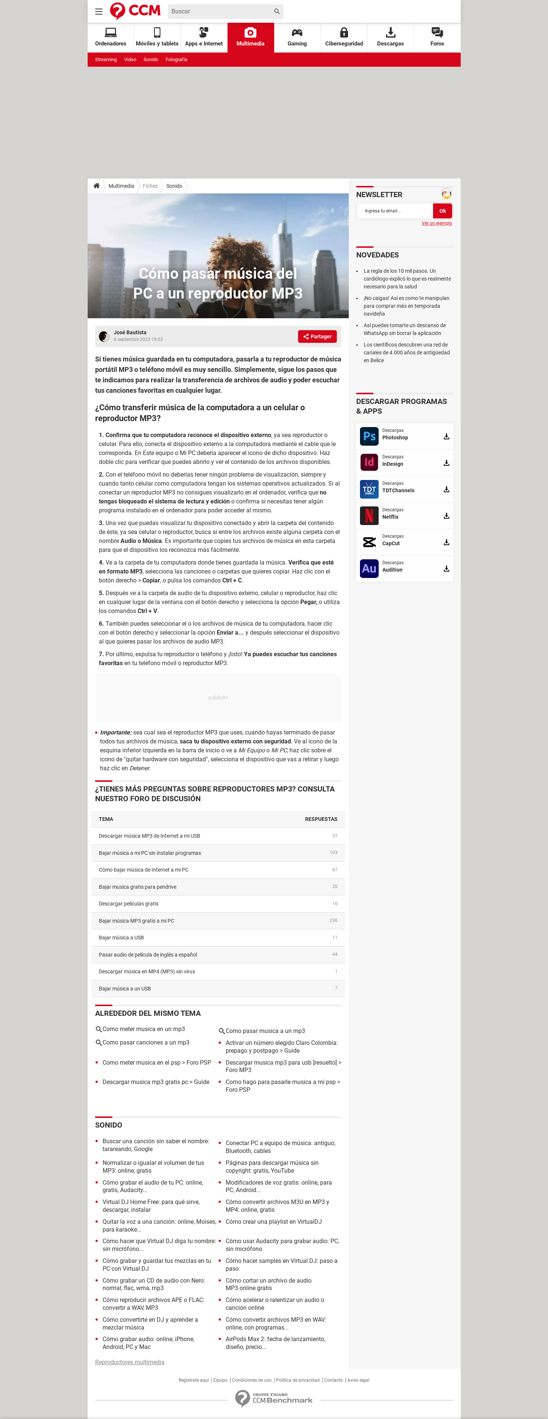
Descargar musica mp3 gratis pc (145, 1081)
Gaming (297, 37)
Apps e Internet (204, 37)
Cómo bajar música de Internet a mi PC (143, 870)
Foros (437, 37)
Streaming (106, 59)
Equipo (220, 1380)
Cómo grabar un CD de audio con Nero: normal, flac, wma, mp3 (154, 1284)
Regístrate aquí (194, 1380)
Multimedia (250, 37)
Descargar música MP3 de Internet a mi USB (149, 836)
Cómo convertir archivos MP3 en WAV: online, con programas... (276, 1323)
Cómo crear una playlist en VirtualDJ (274, 1221)
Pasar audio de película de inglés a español (148, 955)
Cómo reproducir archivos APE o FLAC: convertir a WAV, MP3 (153, 1303)
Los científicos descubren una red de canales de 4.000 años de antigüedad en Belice (407, 352)
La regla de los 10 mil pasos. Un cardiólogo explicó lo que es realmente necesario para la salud (407, 279)
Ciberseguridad (344, 37)
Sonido (151, 59)
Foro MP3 (238, 1070)
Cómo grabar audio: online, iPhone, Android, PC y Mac (148, 1343)
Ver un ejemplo (437, 223)
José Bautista (130, 332)
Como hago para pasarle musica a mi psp (281, 1081)
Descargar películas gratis (129, 904)
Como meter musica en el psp (142, 1062)
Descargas (390, 37)
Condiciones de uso (252, 1380)
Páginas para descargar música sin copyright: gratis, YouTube (272, 1166)
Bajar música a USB (121, 938)
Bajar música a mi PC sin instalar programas (150, 853)
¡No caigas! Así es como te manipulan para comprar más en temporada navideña (407, 306)
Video (130, 59)
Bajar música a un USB (125, 989)
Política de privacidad (298, 1380)
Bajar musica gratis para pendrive (137, 887)
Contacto (333, 1380)
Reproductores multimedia (130, 1362)
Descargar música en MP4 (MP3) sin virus (147, 971)
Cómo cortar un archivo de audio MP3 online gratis (268, 1284)
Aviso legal (358, 1380)
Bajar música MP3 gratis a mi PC (136, 921)
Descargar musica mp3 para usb (268, 1062)
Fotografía (176, 59)
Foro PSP (199, 1062)
